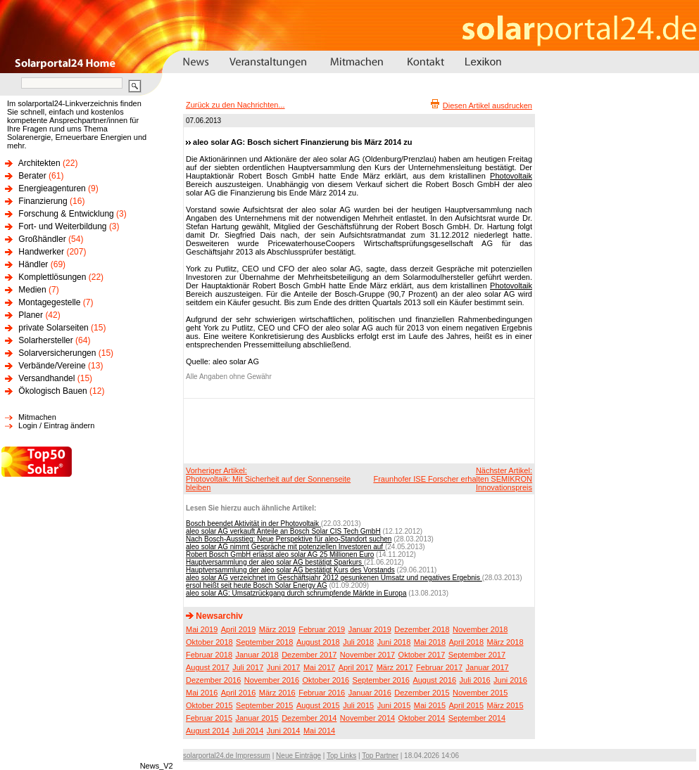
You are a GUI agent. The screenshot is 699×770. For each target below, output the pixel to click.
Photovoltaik (511, 176)
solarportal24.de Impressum (226, 755)
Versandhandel (46, 378)
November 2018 (480, 629)
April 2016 (238, 692)
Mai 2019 (202, 629)
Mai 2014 (319, 730)
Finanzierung (42, 201)
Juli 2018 (358, 642)
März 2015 (505, 705)
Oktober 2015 (209, 705)
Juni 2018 (394, 642)
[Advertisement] (357, 430)
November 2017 (367, 654)
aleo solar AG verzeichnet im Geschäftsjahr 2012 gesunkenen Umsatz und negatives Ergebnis (334, 578)
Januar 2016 (369, 692)
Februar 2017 (439, 667)
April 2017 (356, 667)
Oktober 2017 (422, 654)
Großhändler (41, 239)
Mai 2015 (430, 705)
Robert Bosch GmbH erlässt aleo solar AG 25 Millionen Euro (280, 554)
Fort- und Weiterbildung (62, 226)
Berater (32, 176)
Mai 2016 (202, 692)
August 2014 (207, 730)
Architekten (39, 163)
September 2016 (381, 680)
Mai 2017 (319, 667)
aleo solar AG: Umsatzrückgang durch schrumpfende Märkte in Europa (296, 593)
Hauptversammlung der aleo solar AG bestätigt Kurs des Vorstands (290, 570)
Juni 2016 (510, 680)
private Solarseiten (53, 328)
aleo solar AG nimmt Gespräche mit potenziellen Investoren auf (285, 547)
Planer (30, 315)
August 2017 (207, 667)
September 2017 (476, 654)
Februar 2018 (209, 654)
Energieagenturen (51, 188)
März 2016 (277, 692)
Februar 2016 (321, 692)
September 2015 (264, 705)
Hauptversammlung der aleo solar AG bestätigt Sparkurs (275, 562)
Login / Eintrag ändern (56, 425)
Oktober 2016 (325, 680)
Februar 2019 (321, 629)
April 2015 (466, 705)
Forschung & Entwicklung (65, 214)
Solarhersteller (45, 340)
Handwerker (41, 252)
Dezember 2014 (309, 718)
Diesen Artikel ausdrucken (487, 105)
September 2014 (476, 718)
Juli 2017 (247, 667)
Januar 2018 (257, 654)
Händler (33, 264)
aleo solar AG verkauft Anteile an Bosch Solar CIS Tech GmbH (283, 531)
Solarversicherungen (57, 353)
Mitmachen (37, 417)
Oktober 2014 (422, 718)
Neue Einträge (298, 755)
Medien (32, 290)
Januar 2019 (369, 629)
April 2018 (466, 642)
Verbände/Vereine (51, 366)
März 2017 (395, 667)
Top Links (341, 755)
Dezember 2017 (309, 654)
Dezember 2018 (421, 629)
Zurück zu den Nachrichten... (235, 105)
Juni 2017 (284, 667)
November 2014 (367, 718)
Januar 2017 (487, 667)
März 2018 (505, 642)
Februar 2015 (209, 718)
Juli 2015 (358, 705)
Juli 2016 (475, 680)
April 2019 (238, 629)
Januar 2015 (257, 718)
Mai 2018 (430, 642)
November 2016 (271, 680)
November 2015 (480, 692)
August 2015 (318, 705)
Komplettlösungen (52, 277)
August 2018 (318, 642)
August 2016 (434, 680)
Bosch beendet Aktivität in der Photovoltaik (253, 523)
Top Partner (380, 755)
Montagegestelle (49, 302)
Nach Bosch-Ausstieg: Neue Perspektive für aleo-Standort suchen (288, 539)
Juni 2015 (394, 705)
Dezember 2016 (213, 680)
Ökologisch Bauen (52, 391)
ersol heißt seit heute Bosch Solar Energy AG (256, 585)
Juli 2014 (247, 730)
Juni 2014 (284, 730)
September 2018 (264, 642)
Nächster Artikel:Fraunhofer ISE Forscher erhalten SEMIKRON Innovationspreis (452, 479)
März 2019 (277, 629)
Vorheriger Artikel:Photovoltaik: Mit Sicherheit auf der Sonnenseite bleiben (268, 479)
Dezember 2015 (421, 692)
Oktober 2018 (209, 642)
